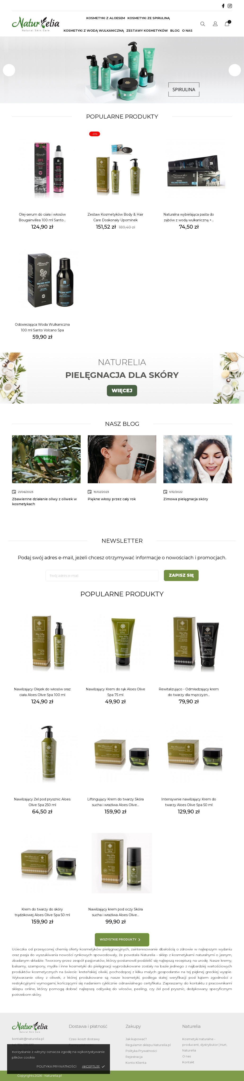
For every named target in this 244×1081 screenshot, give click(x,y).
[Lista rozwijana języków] (215, 24)
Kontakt (188, 1062)
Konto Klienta (136, 1062)
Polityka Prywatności (141, 1051)
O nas (187, 30)
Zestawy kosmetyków (147, 30)
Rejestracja (134, 1057)
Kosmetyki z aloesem (105, 18)
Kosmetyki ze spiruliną (148, 18)
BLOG (175, 30)
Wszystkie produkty (121, 940)
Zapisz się (181, 575)
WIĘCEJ (122, 390)
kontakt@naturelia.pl (28, 1039)
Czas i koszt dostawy (84, 1039)
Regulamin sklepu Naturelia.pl (148, 1045)
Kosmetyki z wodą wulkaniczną (94, 30)
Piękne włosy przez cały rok (112, 499)
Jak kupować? (136, 1039)
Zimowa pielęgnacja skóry (185, 499)
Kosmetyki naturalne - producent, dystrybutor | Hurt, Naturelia (204, 1044)
